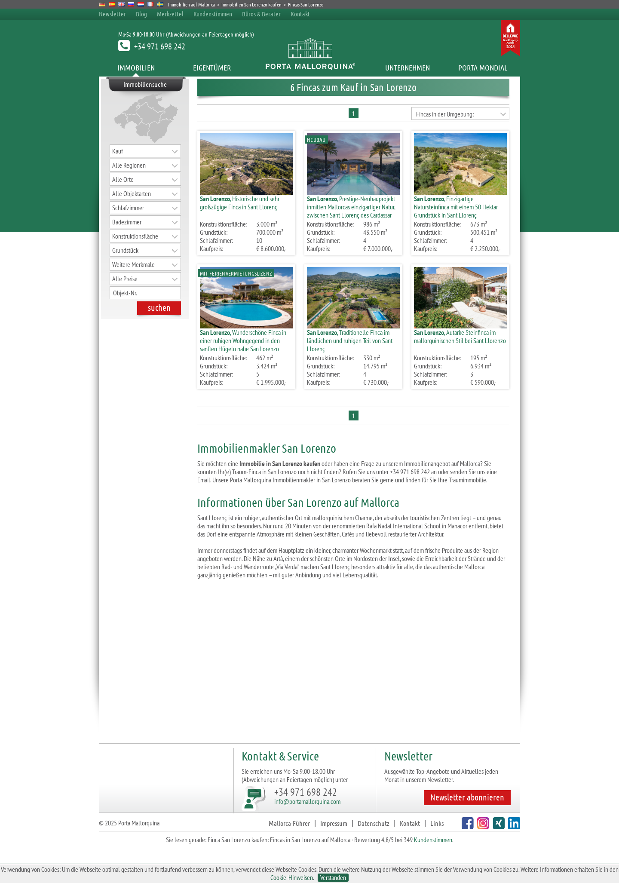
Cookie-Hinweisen (291, 877)
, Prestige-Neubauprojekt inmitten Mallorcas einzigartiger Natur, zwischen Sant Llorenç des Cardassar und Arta (351, 210)
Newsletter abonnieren (467, 797)
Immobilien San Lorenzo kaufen (251, 4)
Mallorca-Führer (289, 823)
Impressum (333, 823)
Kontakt (300, 14)
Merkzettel (170, 14)
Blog (141, 14)
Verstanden (333, 878)
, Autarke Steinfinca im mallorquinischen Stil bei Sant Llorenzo (460, 336)
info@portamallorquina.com (307, 801)
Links (437, 823)
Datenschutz (373, 823)
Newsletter (112, 14)
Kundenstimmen (212, 14)
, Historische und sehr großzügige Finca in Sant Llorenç (239, 202)
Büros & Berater (261, 14)
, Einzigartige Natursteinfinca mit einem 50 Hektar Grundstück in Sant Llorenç (456, 206)
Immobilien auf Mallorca (191, 4)
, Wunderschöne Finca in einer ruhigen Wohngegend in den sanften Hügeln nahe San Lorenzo (243, 340)
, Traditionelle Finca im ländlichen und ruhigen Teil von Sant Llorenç (349, 340)
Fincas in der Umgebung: (445, 114)
